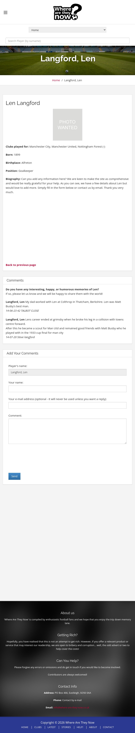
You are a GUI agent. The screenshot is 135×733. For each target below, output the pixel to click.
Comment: (15, 415)
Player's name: (17, 366)
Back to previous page (21, 265)
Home (56, 80)
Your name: (15, 382)
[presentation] (36, 458)
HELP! (80, 727)
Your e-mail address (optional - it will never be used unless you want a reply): (57, 399)
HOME (24, 727)
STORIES (66, 727)
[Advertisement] (67, 228)
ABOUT (93, 727)
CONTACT (108, 727)
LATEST (52, 727)
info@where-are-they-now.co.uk (71, 707)
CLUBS (38, 727)
